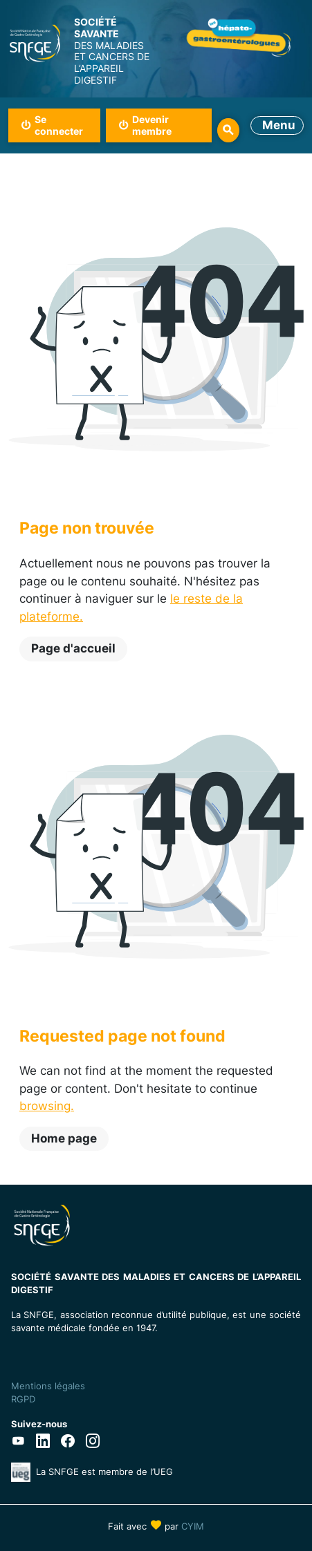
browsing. (46, 1106)
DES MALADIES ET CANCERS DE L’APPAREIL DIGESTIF (115, 51)
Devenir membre (152, 125)
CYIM (192, 1526)
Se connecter (59, 125)
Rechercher (228, 130)
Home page (64, 1138)
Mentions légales (48, 1385)
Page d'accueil (73, 648)
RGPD (23, 1398)
